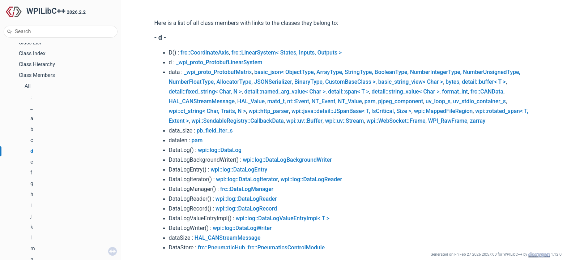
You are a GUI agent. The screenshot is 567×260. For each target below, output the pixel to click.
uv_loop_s (438, 101)
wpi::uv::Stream (344, 121)
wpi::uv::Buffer (304, 121)
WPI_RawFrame (448, 121)
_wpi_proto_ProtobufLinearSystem (219, 62)
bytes (452, 82)
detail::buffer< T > (484, 82)
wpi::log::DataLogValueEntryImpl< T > (282, 218)
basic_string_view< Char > (410, 82)
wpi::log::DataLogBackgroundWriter (287, 160)
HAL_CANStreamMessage (202, 101)
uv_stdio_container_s (479, 101)
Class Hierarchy (37, 64)
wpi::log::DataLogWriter (242, 228)
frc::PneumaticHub (221, 247)
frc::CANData (486, 91)
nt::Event (298, 101)
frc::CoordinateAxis (204, 52)
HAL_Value (251, 101)
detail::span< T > (348, 91)
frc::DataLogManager (246, 189)
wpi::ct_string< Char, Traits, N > (207, 111)
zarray (477, 121)
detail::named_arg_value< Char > (284, 91)
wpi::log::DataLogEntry (239, 169)
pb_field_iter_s (215, 130)
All (27, 86)
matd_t (276, 101)
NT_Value (350, 101)
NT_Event (324, 101)
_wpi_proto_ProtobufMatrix (218, 72)
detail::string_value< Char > (406, 91)
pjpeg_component (400, 101)
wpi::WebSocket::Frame (395, 121)
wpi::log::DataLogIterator (247, 179)
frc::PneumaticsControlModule (286, 247)
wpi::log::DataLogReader (311, 179)
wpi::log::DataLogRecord (246, 208)
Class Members (37, 75)
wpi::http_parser (268, 111)
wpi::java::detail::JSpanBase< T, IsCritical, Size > (351, 111)
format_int (455, 91)
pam (370, 101)
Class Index (32, 54)
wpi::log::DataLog (220, 150)
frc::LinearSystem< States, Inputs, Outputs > (286, 52)
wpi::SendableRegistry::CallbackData (238, 121)
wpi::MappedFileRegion (443, 111)
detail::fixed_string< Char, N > (205, 91)
